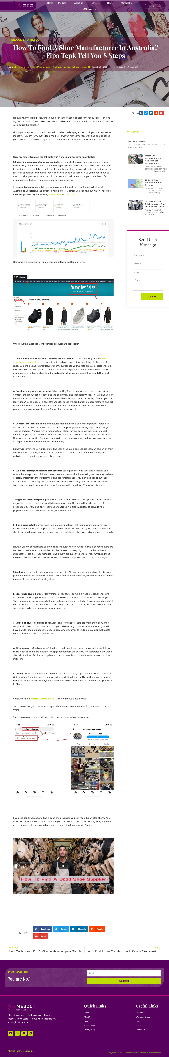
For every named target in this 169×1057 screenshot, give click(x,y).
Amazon (73, 194)
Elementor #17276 (137, 141)
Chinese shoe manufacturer (46, 698)
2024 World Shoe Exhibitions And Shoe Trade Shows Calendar (155, 205)
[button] (42, 929)
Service (97, 3)
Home (50, 3)
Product (63, 3)
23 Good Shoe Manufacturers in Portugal (154, 182)
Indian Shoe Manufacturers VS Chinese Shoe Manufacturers (154, 159)
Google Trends (56, 194)
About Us (80, 3)
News (111, 3)
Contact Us (126, 3)
